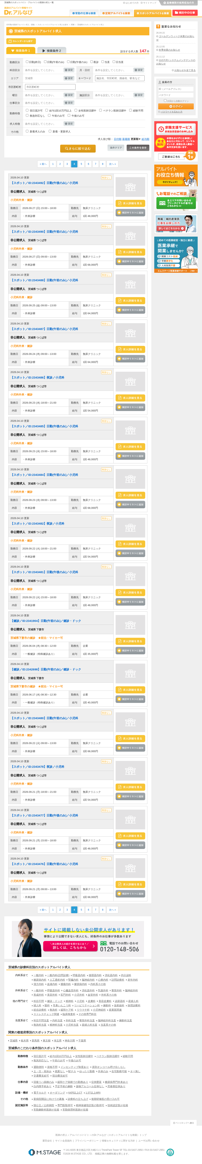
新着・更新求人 (62, 131)
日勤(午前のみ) (55, 62)
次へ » (112, 164)
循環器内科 (95, 975)
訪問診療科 (117, 979)
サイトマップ (149, 3)
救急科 (53, 1009)
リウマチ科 (83, 1009)
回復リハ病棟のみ (44, 1082)
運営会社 (47, 1140)
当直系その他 (108, 1024)
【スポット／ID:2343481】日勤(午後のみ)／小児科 (44, 572)
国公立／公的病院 (44, 1105)
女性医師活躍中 (87, 110)
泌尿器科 (120, 1001)
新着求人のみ (37, 131)
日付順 (118, 139)
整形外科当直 (87, 1020)
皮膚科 (91, 1001)
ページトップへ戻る (183, 1122)
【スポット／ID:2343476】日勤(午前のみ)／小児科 (44, 864)
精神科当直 (56, 1024)
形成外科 (39, 994)
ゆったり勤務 (87, 1071)
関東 (73, 25)
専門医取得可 (65, 1105)
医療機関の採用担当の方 (178, 3)
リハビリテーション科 (87, 1005)
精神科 (69, 1001)
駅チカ (72, 1071)
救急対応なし (37, 115)
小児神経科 (99, 1009)
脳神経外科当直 (107, 1020)
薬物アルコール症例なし (90, 1086)
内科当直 (57, 1020)
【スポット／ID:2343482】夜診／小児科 (37, 523)
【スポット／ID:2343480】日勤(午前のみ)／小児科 (44, 718)
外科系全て (21, 990)
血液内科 (52, 984)
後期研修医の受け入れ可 (105, 1098)
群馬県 (35, 1040)
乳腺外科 (103, 990)
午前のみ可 (58, 115)
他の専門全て (20, 1001)
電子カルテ (40, 1092)
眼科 (47, 1005)
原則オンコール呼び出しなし (108, 1067)
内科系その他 (98, 984)
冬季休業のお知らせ (169, 50)
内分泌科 (126, 975)
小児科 (80, 1001)
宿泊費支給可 (60, 1075)
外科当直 (71, 1020)
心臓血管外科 (71, 990)
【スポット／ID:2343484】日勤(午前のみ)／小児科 (44, 474)
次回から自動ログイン (178, 101)
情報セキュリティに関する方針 (118, 1140)
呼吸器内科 (79, 975)
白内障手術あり (42, 1086)
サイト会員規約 (63, 1140)
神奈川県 (70, 1040)
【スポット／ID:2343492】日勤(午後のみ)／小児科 (44, 183)
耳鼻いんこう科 (62, 1005)
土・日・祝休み (42, 1071)
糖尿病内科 (40, 979)
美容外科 (52, 994)
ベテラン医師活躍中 (114, 110)
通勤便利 (39, 1067)
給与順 (145, 139)
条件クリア (116, 148)
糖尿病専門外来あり (116, 1082)
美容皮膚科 (105, 1001)
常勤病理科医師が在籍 (75, 1109)
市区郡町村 (14, 86)
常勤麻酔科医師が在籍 (46, 1109)
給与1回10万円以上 (60, 110)
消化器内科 (111, 975)
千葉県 (82, 1040)
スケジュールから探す (21, 41)
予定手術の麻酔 (64, 1086)
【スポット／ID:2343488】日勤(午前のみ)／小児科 (44, 280)
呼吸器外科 (53, 990)
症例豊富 (96, 1082)
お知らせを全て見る (185, 70)
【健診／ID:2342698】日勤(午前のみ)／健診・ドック (45, 669)
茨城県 (14, 1040)
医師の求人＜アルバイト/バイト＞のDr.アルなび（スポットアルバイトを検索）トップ (101, 1135)
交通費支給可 (41, 1075)
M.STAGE (44, 1152)
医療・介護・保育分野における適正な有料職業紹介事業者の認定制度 (170, 1152)
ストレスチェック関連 (46, 1014)
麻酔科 (107, 1005)
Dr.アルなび (116, 13)
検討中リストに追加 (130, 212)
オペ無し (135, 1071)
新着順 (126, 139)
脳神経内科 (88, 979)
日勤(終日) (35, 62)
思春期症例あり (116, 1086)
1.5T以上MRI (93, 1092)
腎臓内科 (73, 979)
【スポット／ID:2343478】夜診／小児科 (37, 766)
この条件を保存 (138, 148)
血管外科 (93, 994)
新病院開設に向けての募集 (49, 1098)
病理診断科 (134, 1005)
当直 (107, 62)
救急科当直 (40, 1024)
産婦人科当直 (89, 1024)
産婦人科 (133, 1001)
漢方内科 (39, 984)
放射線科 (119, 1005)
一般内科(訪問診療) (58, 975)
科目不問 (39, 1001)
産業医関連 (115, 1009)
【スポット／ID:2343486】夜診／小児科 (37, 377)
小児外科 (79, 994)
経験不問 (138, 110)
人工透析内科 (57, 979)
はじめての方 (132, 3)
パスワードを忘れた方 (171, 112)
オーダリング (57, 1092)
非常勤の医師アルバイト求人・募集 (20, 25)
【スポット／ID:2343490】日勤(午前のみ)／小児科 (44, 231)
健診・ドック (55, 1001)
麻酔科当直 (125, 1020)
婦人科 (37, 1005)
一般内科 (39, 975)
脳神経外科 (131, 990)
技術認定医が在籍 (118, 1105)
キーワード (84, 78)
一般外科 (39, 990)
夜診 (96, 62)
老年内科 (133, 979)
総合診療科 (40, 1009)
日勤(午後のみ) (78, 62)
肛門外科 (66, 994)
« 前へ (43, 164)
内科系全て (21, 975)
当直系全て (21, 1020)
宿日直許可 (36, 110)
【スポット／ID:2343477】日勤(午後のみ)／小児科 (44, 815)
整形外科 (116, 990)
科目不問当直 (41, 1020)
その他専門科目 (87, 1014)
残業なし (60, 1071)
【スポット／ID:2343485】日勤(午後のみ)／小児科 (44, 426)
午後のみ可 (78, 115)
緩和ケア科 (67, 1009)
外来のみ (103, 1071)
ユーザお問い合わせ (149, 1140)
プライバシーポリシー (87, 1140)
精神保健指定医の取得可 (90, 1105)
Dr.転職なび (84, 13)
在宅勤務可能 (119, 1071)
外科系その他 (109, 994)
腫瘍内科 (66, 984)
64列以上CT (75, 1092)
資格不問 (52, 1067)
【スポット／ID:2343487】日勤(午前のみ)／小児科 (44, 329)
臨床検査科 (69, 1014)
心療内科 (103, 979)
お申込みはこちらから (70, 946)
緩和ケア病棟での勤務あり (72, 1082)
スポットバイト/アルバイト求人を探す (52, 25)
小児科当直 (72, 1024)
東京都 (46, 1040)
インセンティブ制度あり (75, 1067)
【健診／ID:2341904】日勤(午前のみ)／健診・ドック (45, 620)
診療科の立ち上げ (78, 1098)
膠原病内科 (80, 984)
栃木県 (25, 1040)
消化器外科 (88, 990)
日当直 (119, 62)
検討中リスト (185, 13)
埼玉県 (58, 1040)
